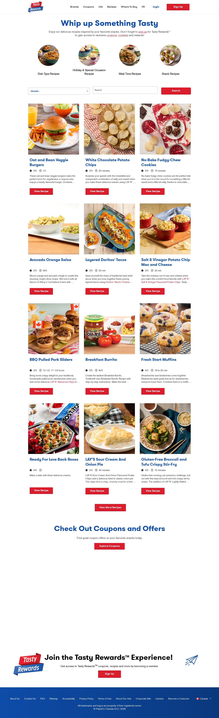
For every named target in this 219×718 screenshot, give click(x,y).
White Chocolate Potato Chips (107, 162)
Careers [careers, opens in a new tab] (158, 699)
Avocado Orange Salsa (50, 259)
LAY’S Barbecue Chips (62, 381)
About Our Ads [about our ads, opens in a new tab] (122, 699)
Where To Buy (129, 6)
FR (143, 6)
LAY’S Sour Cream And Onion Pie (105, 462)
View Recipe (41, 191)
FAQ (42, 698)
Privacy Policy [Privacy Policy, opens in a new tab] (85, 699)
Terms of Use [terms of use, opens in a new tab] (103, 699)
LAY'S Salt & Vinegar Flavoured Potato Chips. (165, 280)
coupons (112, 35)
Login (156, 7)
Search (176, 90)
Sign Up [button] (109, 673)
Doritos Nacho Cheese (118, 281)
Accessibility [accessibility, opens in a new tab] (67, 699)
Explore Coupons (109, 546)
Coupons (88, 6)
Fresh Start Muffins (158, 359)
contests (123, 35)
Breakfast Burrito (101, 359)
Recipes (111, 6)
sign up (142, 31)
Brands (74, 6)
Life (101, 6)
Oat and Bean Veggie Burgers (49, 162)
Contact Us (30, 698)
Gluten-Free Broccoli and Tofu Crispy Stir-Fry (164, 462)
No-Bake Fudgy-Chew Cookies (161, 162)
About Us (15, 698)
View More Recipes (110, 507)
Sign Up (178, 6)
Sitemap (53, 698)
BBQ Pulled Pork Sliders (51, 359)
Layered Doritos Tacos (106, 259)
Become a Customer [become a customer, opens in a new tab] (177, 699)
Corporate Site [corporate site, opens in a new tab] (142, 699)
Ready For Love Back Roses (54, 459)
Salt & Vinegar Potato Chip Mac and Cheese (165, 262)
